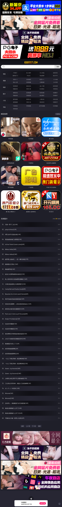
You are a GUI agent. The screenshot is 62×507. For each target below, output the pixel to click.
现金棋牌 (42, 75)
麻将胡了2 (15, 75)
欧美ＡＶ (42, 79)
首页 (22, 426)
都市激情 (15, 99)
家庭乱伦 (28, 99)
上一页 (28, 426)
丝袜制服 (28, 82)
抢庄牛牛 (55, 75)
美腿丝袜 (15, 95)
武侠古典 (55, 99)
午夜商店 (15, 106)
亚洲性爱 (15, 86)
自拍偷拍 (28, 79)
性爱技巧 (55, 102)
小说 (4, 100)
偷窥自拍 (15, 92)
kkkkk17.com (31, 62)
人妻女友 (42, 99)
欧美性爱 (55, 86)
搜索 (58, 66)
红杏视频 (55, 106)
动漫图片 (55, 92)
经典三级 (28, 89)
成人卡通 (42, 86)
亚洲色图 (28, 92)
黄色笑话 (42, 102)
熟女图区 (42, 95)
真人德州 (28, 73)
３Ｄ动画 (55, 79)
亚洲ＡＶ (15, 79)
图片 (4, 94)
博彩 (4, 74)
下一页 (34, 426)
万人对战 (42, 73)
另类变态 (55, 89)
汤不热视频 (42, 106)
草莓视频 (28, 106)
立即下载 (42, 503)
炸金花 (28, 75)
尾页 (39, 426)
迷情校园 (15, 102)
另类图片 (55, 95)
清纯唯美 (28, 95)
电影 (4, 87)
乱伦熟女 (42, 89)
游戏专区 (55, 73)
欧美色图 (42, 92)
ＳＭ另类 (55, 82)
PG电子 (15, 73)
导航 (4, 107)
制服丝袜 (15, 89)
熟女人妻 (15, 82)
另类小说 (28, 102)
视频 (4, 81)
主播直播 (42, 82)
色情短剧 (15, 108)
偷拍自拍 (28, 86)
